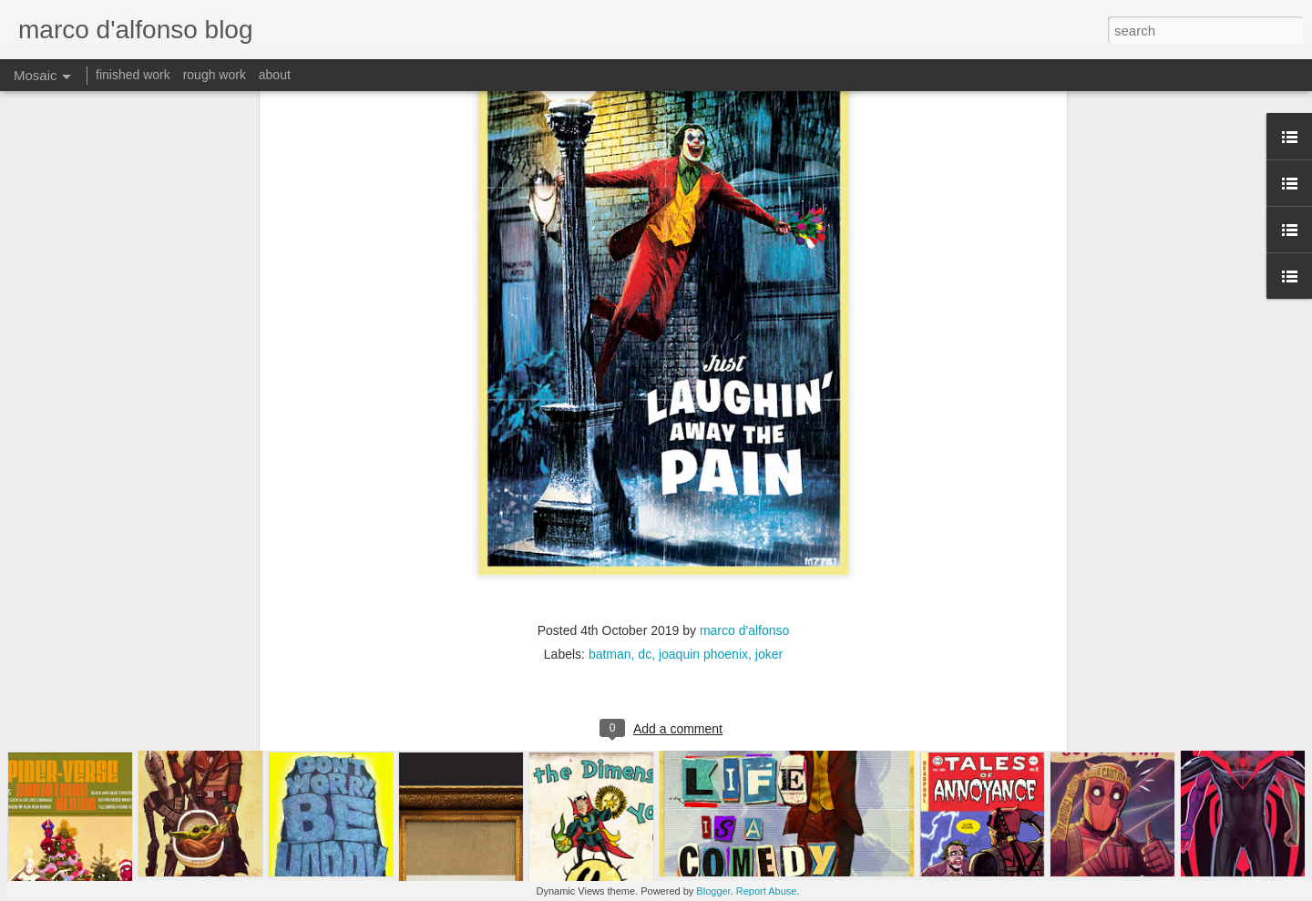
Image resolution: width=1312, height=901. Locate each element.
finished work (133, 74)
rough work (214, 74)
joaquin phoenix (703, 537)
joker (769, 537)
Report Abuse (766, 891)
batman (610, 537)
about (275, 74)
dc (644, 537)
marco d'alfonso (744, 514)
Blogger (713, 891)
